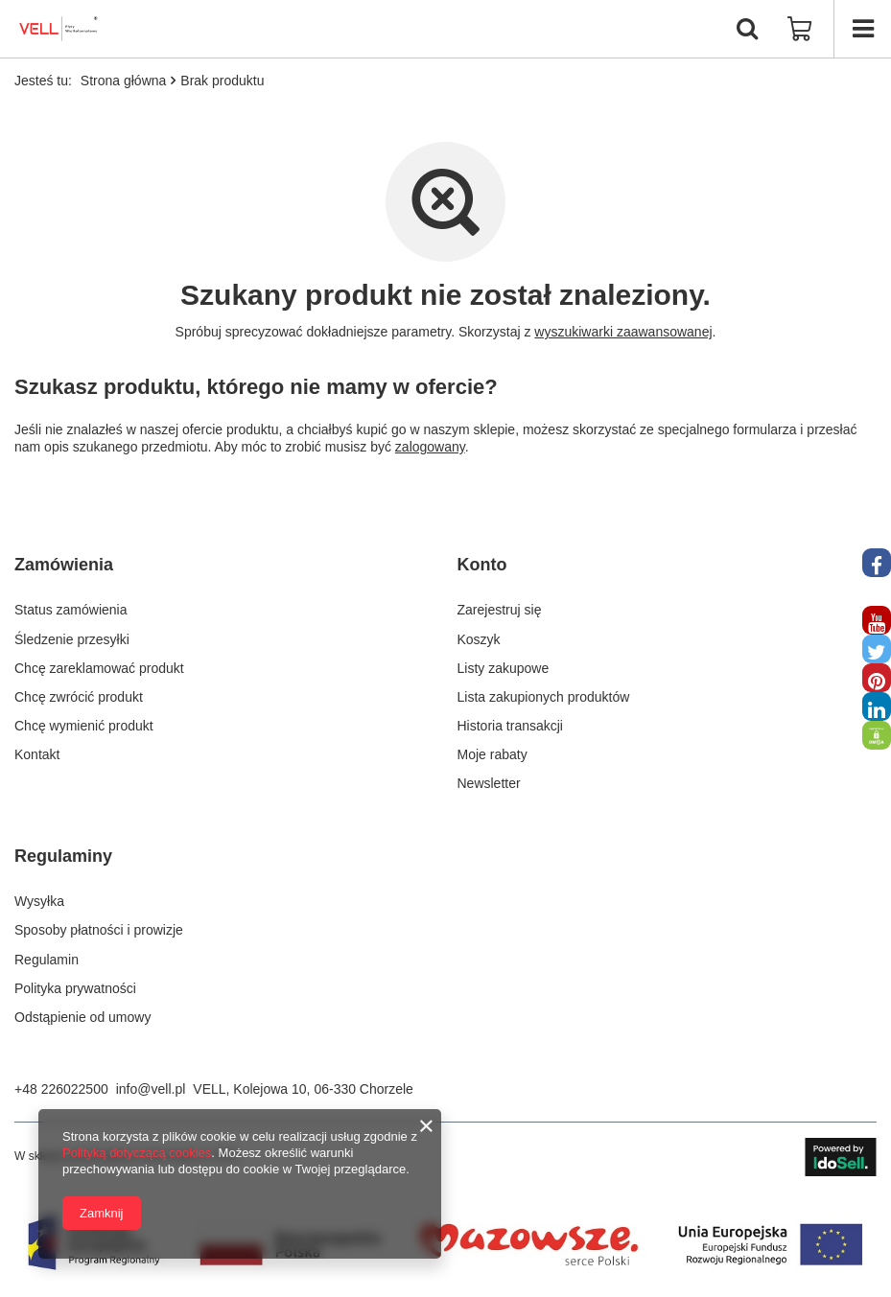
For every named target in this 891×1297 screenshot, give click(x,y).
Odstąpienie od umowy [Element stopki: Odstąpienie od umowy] (82, 1017)
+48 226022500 (61, 1089)
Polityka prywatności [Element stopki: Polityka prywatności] (75, 988)
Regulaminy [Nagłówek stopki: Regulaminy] (63, 856)
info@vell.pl (151, 1089)
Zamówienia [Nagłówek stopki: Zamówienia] (63, 564)
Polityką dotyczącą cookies (136, 1153)
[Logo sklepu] (59, 29)
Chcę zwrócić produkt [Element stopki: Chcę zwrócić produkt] (78, 697)
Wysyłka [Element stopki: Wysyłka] (39, 901)
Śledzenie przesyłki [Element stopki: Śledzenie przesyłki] (71, 639)
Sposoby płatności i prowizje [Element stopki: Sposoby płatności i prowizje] (98, 930)
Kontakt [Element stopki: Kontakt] (36, 754)
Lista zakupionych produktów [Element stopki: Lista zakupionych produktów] (543, 697)
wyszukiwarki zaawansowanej (623, 331)
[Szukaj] (747, 29)
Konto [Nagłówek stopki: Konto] (482, 564)
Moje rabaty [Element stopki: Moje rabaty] (492, 754)
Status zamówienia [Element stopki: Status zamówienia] (71, 609)
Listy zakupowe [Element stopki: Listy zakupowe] (503, 668)
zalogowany (430, 446)
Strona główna (124, 80)
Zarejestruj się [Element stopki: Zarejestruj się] (499, 609)
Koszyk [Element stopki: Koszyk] (479, 639)
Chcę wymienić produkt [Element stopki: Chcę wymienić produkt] (83, 725)
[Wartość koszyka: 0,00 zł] (800, 29)
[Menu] (862, 29)
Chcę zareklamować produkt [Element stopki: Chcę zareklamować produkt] (99, 668)
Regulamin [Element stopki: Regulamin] (46, 959)
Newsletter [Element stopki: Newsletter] (489, 783)
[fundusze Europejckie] (445, 1278)
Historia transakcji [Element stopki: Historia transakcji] (510, 725)
